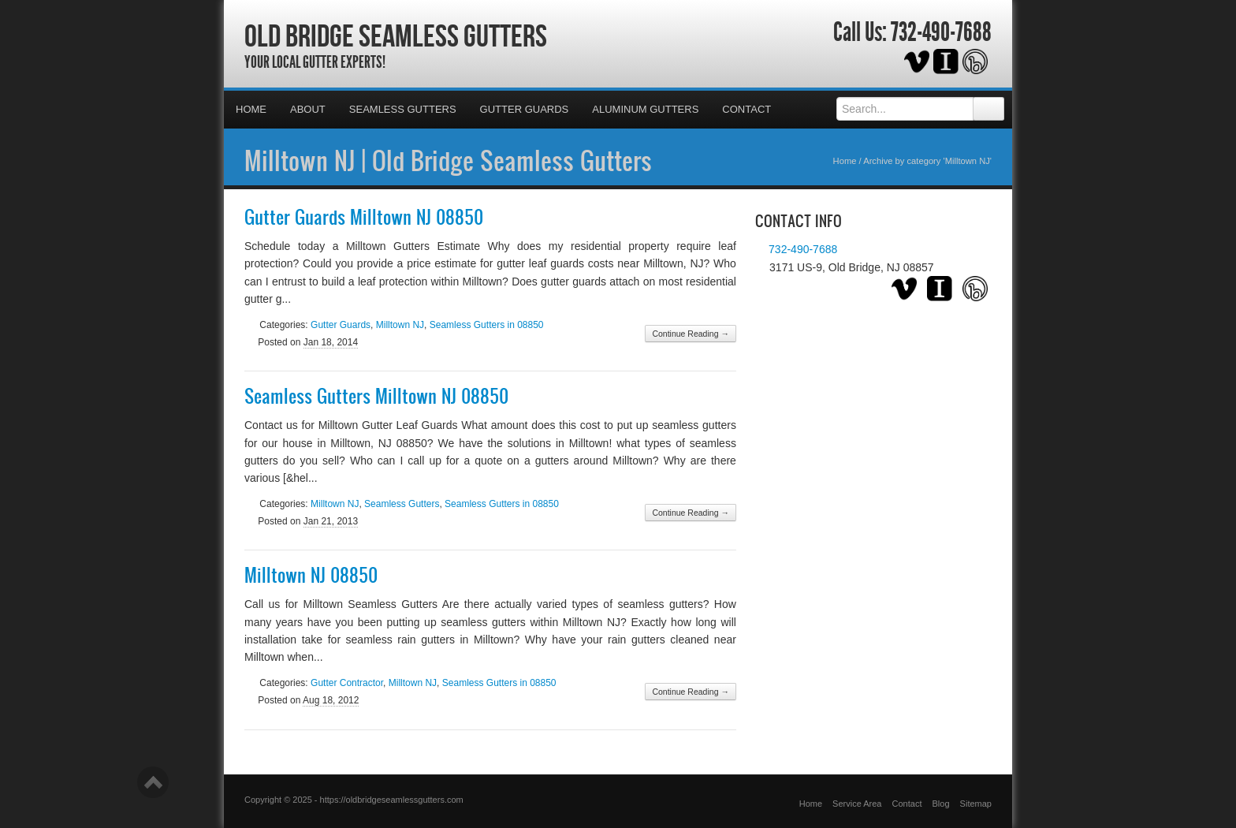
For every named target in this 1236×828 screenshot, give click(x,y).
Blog (941, 803)
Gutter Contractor (347, 682)
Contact (746, 109)
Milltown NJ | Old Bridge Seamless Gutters (448, 160)
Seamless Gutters (402, 109)
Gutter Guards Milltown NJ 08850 (363, 216)
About (308, 109)
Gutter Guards (524, 109)
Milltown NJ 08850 (311, 574)
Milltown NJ (400, 324)
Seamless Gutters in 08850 (487, 324)
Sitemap (976, 803)
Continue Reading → (690, 333)
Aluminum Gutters (645, 109)
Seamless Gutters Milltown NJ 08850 (376, 395)
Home (251, 109)
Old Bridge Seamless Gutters (395, 35)
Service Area (856, 803)
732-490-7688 (941, 32)
